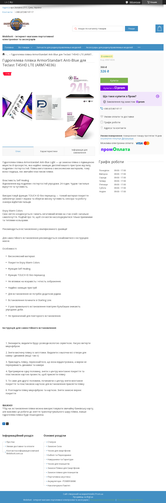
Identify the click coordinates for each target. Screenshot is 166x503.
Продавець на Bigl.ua (83, 497)
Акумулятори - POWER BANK (62, 481)
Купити (114, 80)
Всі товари (23, 47)
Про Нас (10, 441)
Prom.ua (99, 494)
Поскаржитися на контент (102, 499)
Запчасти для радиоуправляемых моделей (58, 47)
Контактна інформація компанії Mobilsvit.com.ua (22, 452)
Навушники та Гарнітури (60, 459)
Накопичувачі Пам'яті (59, 485)
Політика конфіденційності (130, 499)
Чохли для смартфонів (59, 450)
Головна (9, 47)
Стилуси (52, 441)
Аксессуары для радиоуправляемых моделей (109, 47)
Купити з (114, 88)
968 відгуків (135, 2)
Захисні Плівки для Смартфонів (64, 468)
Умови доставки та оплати (20, 446)
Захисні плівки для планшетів (63, 472)
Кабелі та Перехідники (59, 455)
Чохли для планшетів (59, 463)
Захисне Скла (55, 446)
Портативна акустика (59, 476)
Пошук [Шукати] (131, 28)
